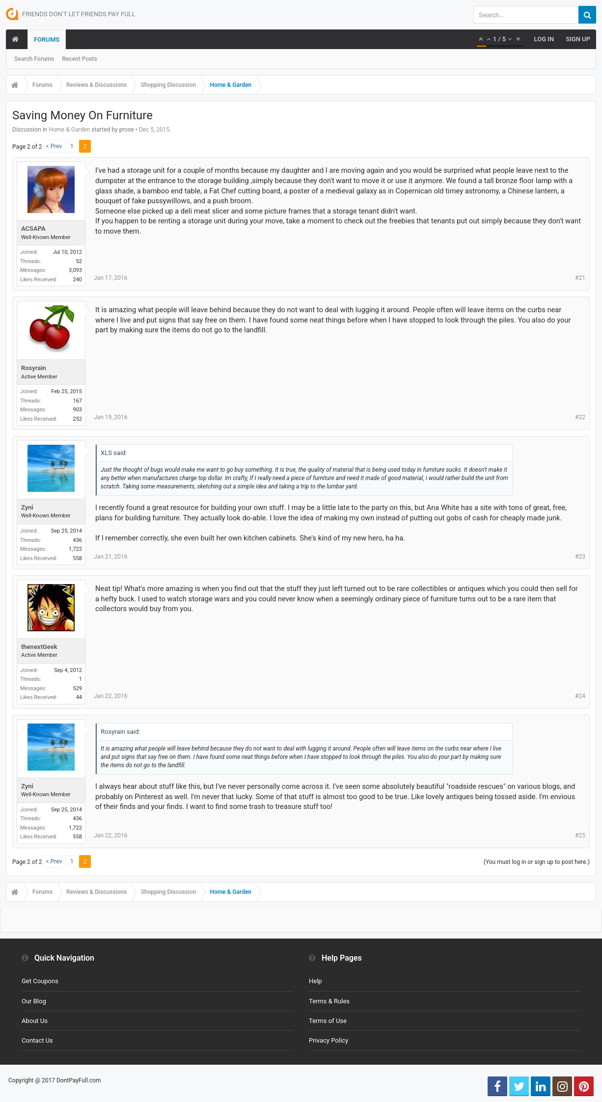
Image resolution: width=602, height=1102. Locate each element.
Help (315, 981)
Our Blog (34, 1001)
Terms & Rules (329, 1001)
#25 (580, 835)
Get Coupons (40, 981)
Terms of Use (328, 1020)
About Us (35, 1020)
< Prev (54, 146)
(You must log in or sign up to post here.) (537, 862)
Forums (46, 39)
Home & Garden (69, 129)
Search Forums (34, 58)
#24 (580, 696)
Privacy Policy (328, 1040)
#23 (580, 556)
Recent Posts (79, 58)
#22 (580, 417)
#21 (580, 277)
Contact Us (37, 1040)
